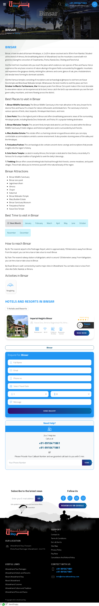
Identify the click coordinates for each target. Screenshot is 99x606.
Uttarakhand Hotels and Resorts (17, 572)
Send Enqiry (11, 604)
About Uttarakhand (12, 580)
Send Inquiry (49, 411)
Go (39, 498)
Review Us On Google (72, 505)
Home (8, 33)
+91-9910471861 (49, 443)
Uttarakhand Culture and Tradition (18, 588)
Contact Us (55, 534)
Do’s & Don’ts (56, 542)
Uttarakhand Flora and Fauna (16, 592)
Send (87, 462)
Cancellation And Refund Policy (63, 557)
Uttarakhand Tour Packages (15, 569)
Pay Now (54, 553)
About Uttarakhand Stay (14, 576)
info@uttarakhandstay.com (67, 576)
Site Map (54, 546)
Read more (82, 333)
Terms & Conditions (58, 538)
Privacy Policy (56, 549)
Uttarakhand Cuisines (13, 584)
